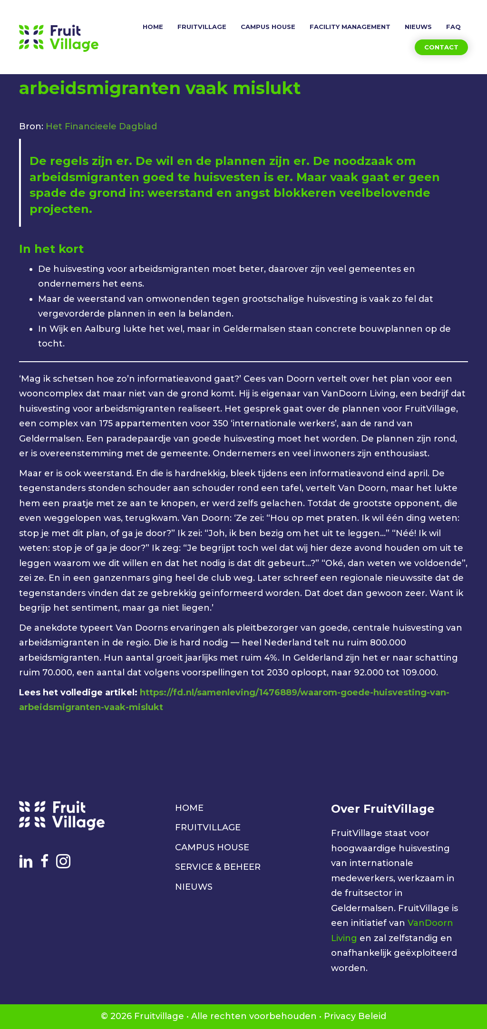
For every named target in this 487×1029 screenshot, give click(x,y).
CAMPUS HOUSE (212, 847)
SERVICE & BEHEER (218, 867)
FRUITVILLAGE (208, 827)
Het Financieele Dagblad (101, 126)
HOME (189, 808)
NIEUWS (194, 887)
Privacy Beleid (355, 1016)
